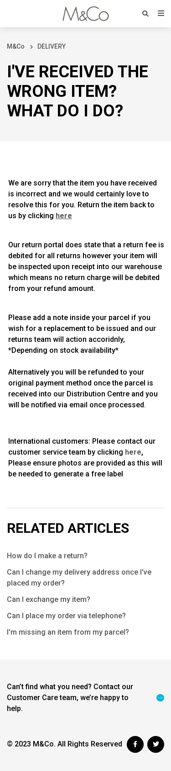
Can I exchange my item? (48, 599)
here (133, 452)
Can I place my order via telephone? (66, 615)
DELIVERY (51, 46)
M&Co (16, 46)
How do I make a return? (47, 555)
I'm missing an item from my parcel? (68, 632)
